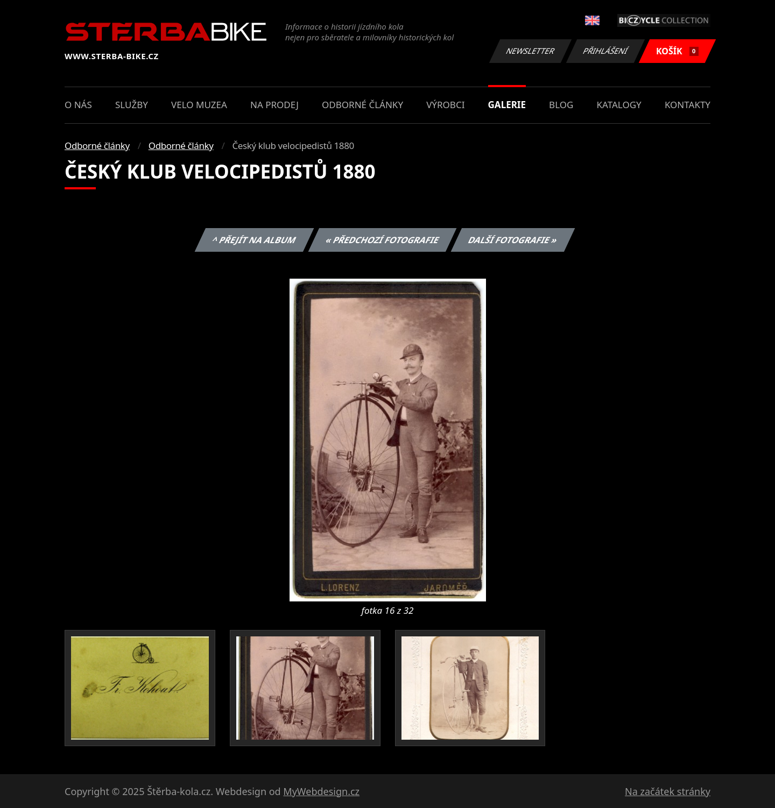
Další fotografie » (513, 240)
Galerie (507, 104)
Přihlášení (605, 51)
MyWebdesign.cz (321, 791)
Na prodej (274, 104)
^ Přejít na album (254, 240)
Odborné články (362, 104)
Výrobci (445, 104)
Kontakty (687, 104)
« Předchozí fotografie (382, 240)
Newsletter (530, 51)
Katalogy (619, 104)
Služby (131, 104)
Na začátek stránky (667, 791)
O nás (78, 104)
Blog (561, 104)
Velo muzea (199, 104)
